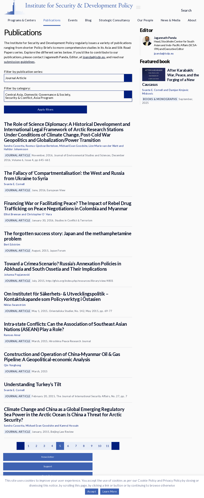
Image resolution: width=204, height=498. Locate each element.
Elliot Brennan (12, 214)
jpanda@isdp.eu (94, 57)
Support (47, 466)
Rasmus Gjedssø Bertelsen (42, 145)
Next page (115, 446)
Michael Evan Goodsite (73, 145)
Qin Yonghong (12, 365)
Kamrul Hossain (69, 425)
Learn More (110, 491)
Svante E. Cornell (14, 184)
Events (72, 20)
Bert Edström (12, 244)
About (192, 20)
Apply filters (45, 109)
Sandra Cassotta (14, 145)
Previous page (21, 446)
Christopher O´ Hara (39, 214)
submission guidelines (19, 62)
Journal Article (17, 155)
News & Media (170, 20)
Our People (145, 20)
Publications (52, 20)
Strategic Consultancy (114, 20)
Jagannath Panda (165, 37)
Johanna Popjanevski (17, 274)
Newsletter (47, 456)
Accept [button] (91, 491)
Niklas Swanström (15, 304)
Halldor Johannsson (16, 149)
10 (99, 445)
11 (107, 445)
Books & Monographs (160, 99)
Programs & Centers (22, 20)
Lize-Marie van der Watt (103, 145)
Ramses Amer (12, 335)
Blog (88, 20)
